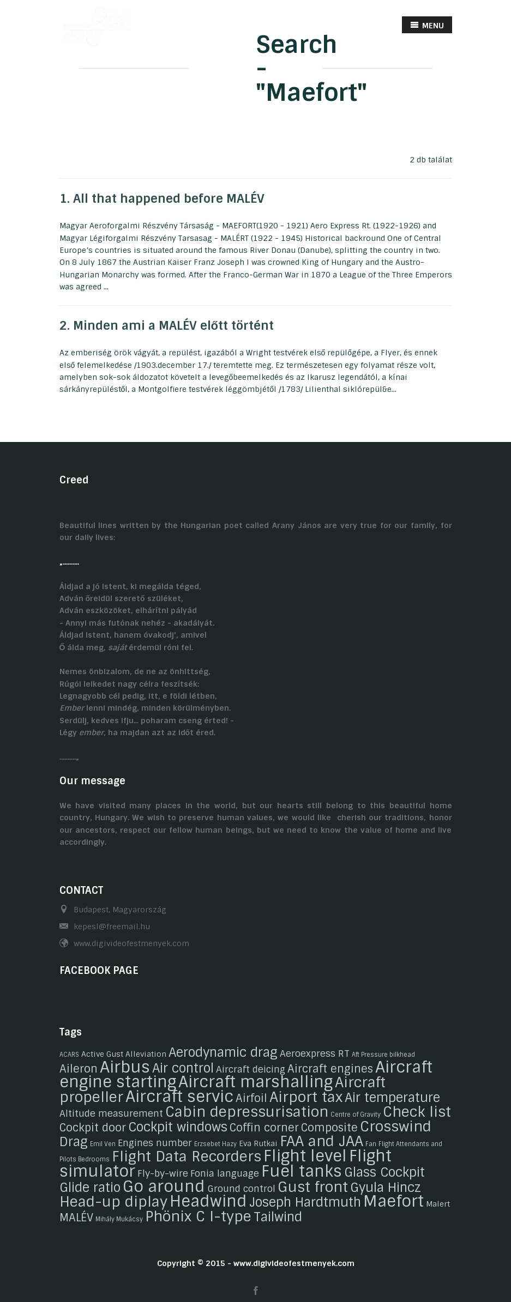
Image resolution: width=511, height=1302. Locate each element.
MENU (427, 25)
